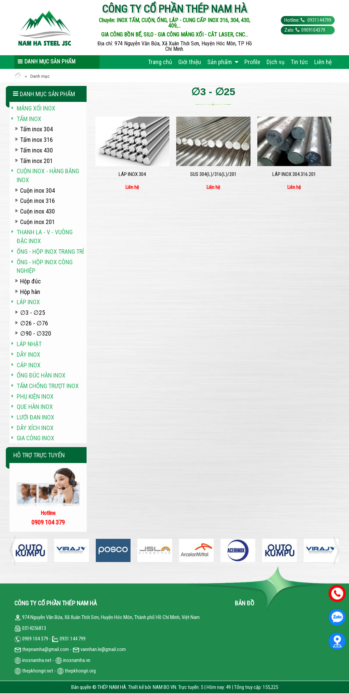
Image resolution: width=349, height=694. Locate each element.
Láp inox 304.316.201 (294, 174)
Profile (252, 61)
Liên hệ (323, 61)
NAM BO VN (164, 687)
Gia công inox (35, 438)
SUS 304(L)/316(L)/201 (213, 174)
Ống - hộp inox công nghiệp (45, 267)
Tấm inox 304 (36, 129)
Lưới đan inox (35, 417)
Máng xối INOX (36, 108)
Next (335, 550)
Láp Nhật (29, 344)
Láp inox (28, 302)
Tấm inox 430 (36, 150)
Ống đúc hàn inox (41, 375)
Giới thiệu (189, 61)
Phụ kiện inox (35, 396)
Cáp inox (29, 365)
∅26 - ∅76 (34, 323)
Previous (14, 550)
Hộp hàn (30, 291)
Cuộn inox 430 (37, 211)
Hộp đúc (30, 281)
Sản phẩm (222, 61)
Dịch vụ (276, 61)
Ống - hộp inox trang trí (50, 251)
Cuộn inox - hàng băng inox (48, 175)
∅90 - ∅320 (35, 333)
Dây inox (28, 354)
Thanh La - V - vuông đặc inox (45, 236)
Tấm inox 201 (36, 160)
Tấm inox (29, 118)
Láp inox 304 (132, 174)
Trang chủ (160, 61)
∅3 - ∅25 (32, 312)
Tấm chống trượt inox (48, 385)
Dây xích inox (35, 427)
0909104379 (313, 30)
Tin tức (299, 61)
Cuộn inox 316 (37, 200)
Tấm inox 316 (36, 139)
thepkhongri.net (33, 671)
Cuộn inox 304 (37, 190)
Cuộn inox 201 (37, 221)
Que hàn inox (35, 406)
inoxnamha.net (36, 660)
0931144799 (318, 20)
